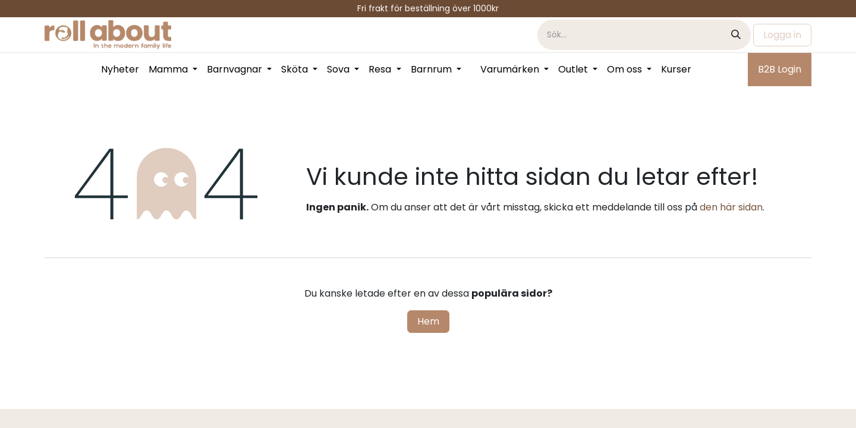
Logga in (782, 35)
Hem (428, 321)
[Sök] (736, 35)
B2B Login (779, 69)
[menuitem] (120, 69)
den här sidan (731, 207)
